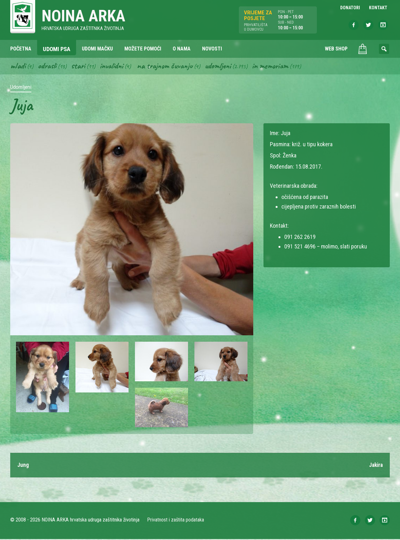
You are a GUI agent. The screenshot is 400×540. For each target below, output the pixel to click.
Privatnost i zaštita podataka (175, 521)
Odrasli (48, 66)
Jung (23, 465)
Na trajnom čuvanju (169, 66)
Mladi (18, 66)
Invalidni (114, 66)
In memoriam (277, 66)
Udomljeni (223, 66)
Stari (80, 66)
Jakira (375, 465)
